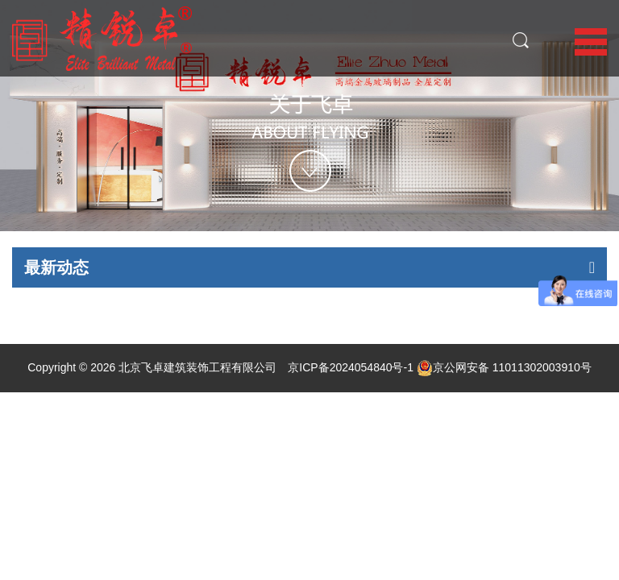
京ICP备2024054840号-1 (350, 367)
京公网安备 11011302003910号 (504, 367)
